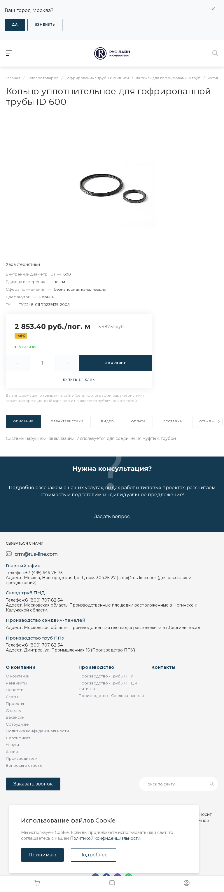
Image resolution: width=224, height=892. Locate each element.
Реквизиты (16, 683)
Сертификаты (19, 738)
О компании (21, 667)
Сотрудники (17, 724)
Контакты (163, 667)
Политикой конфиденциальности (105, 838)
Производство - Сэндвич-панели (111, 695)
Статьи (13, 696)
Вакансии (15, 717)
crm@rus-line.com (36, 554)
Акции (12, 751)
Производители (22, 758)
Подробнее (93, 855)
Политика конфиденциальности (37, 731)
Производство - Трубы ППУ (105, 676)
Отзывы (14, 710)
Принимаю (42, 855)
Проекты (15, 703)
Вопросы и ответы (24, 765)
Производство (96, 667)
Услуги (12, 744)
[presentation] (219, 421)
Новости (14, 689)
